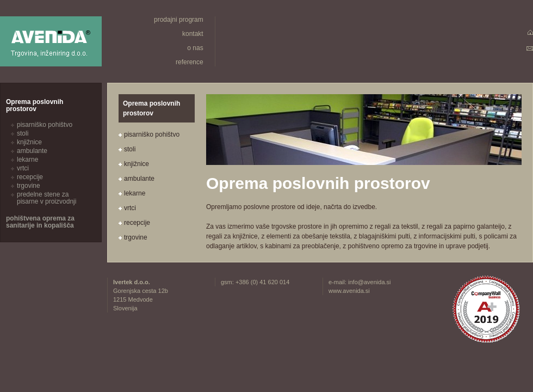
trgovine (135, 237)
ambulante (139, 178)
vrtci (130, 208)
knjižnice (136, 164)
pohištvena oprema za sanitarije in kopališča (40, 222)
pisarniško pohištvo (151, 134)
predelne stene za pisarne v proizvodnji (46, 198)
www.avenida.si (349, 290)
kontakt (192, 34)
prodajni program (178, 19)
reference (189, 62)
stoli (129, 149)
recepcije (137, 222)
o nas (195, 48)
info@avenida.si (369, 282)
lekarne (134, 193)
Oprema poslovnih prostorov (34, 105)
